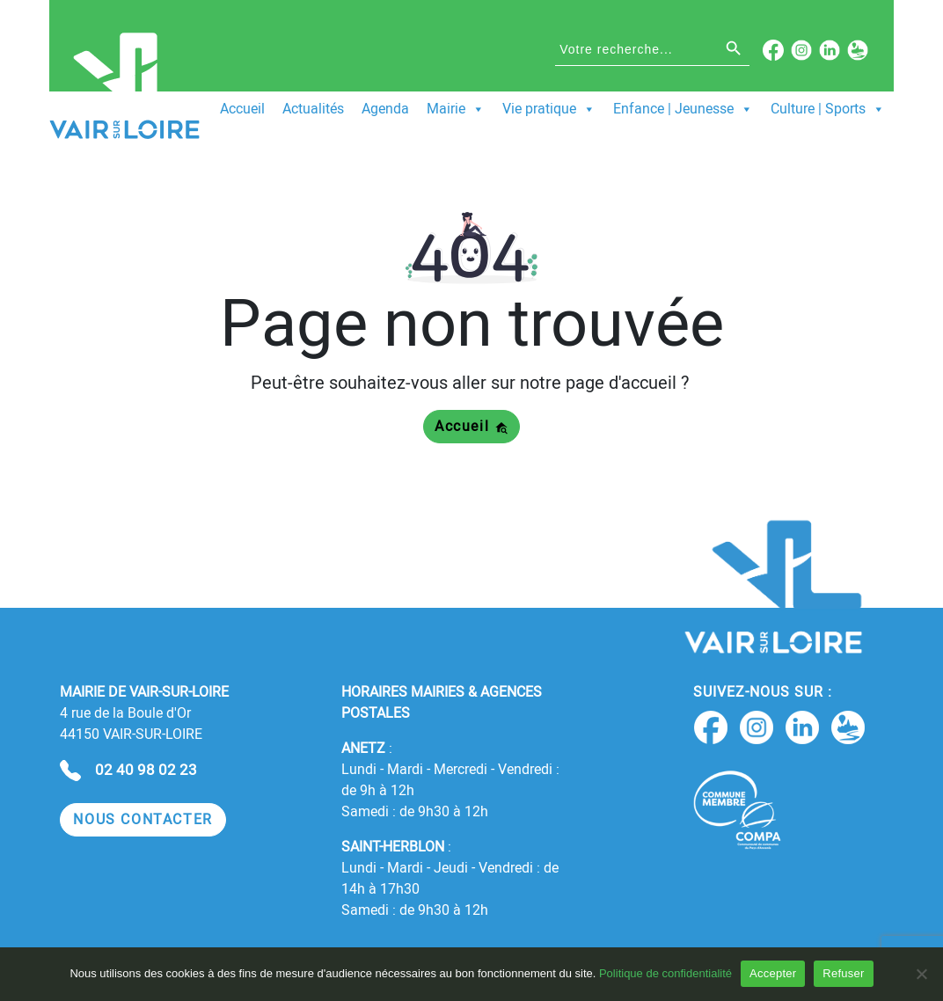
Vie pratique (549, 108)
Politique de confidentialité (665, 973)
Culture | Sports (828, 108)
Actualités (313, 108)
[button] (143, 820)
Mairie (456, 108)
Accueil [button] (471, 426)
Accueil (242, 108)
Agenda (385, 108)
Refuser (843, 973)
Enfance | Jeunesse (683, 108)
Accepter (772, 973)
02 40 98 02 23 (146, 769)
